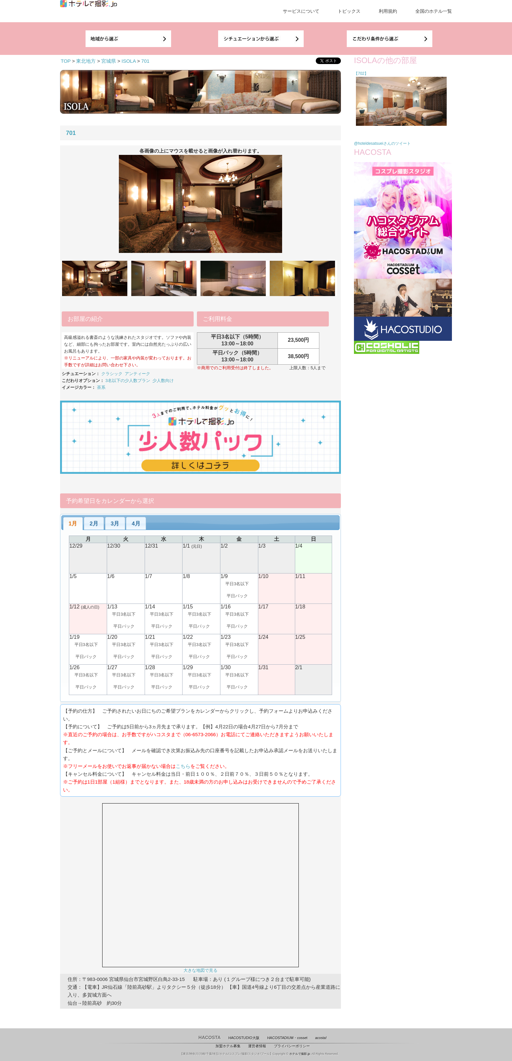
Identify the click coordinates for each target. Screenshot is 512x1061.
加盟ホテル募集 (228, 1046)
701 (145, 61)
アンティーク (137, 373)
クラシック (111, 373)
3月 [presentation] (115, 523)
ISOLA (128, 61)
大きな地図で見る (200, 970)
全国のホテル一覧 (433, 11)
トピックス (349, 11)
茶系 (101, 387)
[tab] (73, 523)
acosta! (321, 1038)
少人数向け (163, 380)
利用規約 (388, 11)
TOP (66, 61)
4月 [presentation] (136, 523)
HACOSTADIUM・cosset (287, 1038)
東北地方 (86, 61)
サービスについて (301, 11)
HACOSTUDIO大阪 (244, 1038)
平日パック (237, 595)
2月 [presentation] (94, 523)
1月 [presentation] (73, 523)
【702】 (361, 73)
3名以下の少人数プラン (127, 380)
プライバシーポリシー (292, 1046)
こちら (183, 766)
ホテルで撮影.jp (299, 1053)
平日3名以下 (237, 583)
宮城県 (108, 61)
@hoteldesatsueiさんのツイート (382, 143)
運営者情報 (257, 1046)
